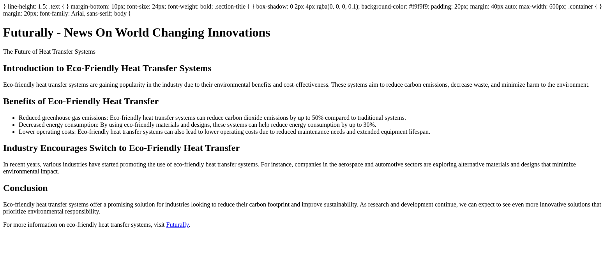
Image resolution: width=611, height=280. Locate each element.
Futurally (177, 224)
